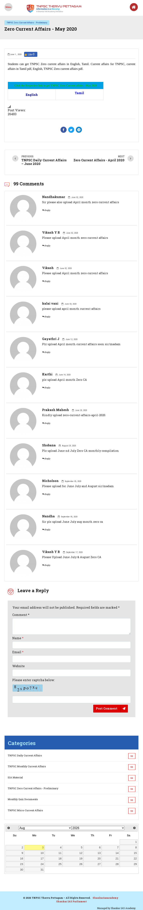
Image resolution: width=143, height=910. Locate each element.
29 (135, 864)
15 (135, 853)
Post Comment (106, 708)
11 (59, 853)
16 (21, 858)
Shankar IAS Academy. (123, 908)
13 (99, 853)
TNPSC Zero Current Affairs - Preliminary (27, 22)
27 (99, 864)
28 (116, 864)
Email (18, 652)
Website (18, 666)
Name (18, 638)
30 (21, 869)
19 (80, 858)
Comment (20, 614)
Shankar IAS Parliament (71, 901)
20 (99, 858)
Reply (46, 210)
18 (59, 858)
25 (59, 864)
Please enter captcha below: (33, 685)
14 (116, 853)
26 (80, 864)
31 (42, 869)
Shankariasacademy (105, 897)
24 (42, 864)
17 (42, 858)
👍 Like (30, 54)
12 (80, 853)
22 (135, 858)
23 (21, 864)
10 (42, 853)
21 (116, 858)
